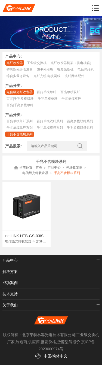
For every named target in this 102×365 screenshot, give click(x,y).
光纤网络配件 (74, 76)
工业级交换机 (37, 63)
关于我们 (10, 305)
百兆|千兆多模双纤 (20, 99)
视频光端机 (65, 69)
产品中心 (54, 167)
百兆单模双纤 (70, 92)
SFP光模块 (45, 69)
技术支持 (10, 294)
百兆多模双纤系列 (80, 121)
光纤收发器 (15, 63)
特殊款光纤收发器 (20, 69)
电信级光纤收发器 (20, 92)
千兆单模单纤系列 (20, 128)
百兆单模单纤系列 (20, 121)
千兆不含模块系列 (20, 134)
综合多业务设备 (18, 76)
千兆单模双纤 (71, 99)
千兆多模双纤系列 (80, 128)
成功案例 (10, 283)
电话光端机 (86, 69)
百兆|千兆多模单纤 (20, 105)
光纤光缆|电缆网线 (46, 76)
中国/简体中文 (56, 356)
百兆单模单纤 (46, 92)
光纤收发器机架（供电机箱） (72, 63)
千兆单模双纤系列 (50, 128)
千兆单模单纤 (47, 99)
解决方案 (10, 271)
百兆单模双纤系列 (50, 121)
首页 (39, 167)
